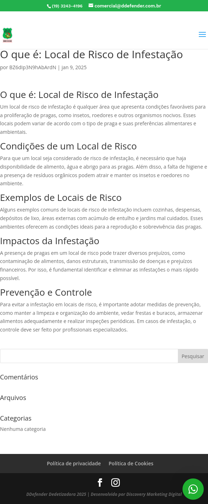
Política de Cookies (130, 463)
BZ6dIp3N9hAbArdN (32, 67)
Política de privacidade (74, 463)
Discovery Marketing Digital (153, 494)
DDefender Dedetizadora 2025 (56, 494)
